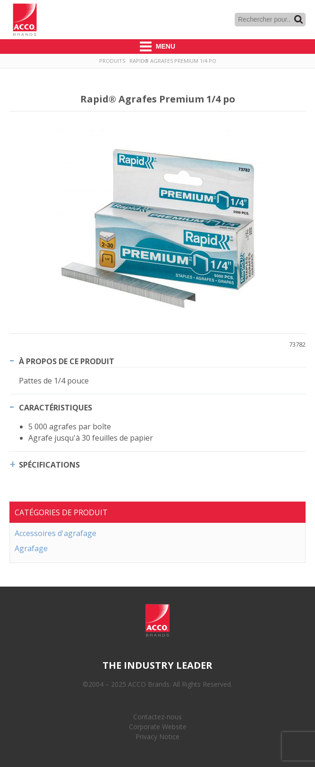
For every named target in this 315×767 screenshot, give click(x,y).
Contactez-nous (157, 716)
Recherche (298, 19)
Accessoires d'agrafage (55, 533)
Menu (157, 46)
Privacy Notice (157, 736)
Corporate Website (158, 726)
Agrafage (31, 548)
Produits (112, 60)
